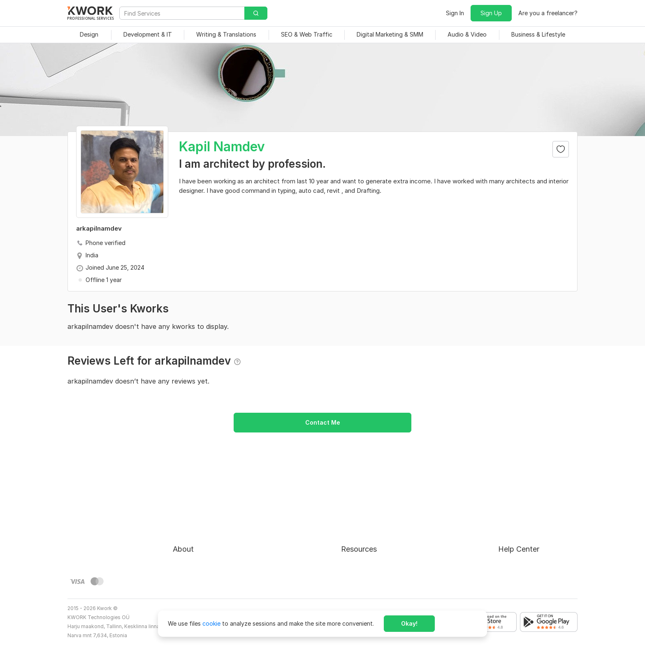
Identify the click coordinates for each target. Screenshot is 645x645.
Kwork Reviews (361, 566)
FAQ (504, 521)
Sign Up (491, 12)
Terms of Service (196, 536)
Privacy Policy (192, 551)
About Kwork (190, 507)
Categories (356, 536)
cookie (211, 623)
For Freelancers (362, 507)
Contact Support (521, 536)
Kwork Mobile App (365, 581)
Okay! (409, 623)
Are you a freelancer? (548, 12)
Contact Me (322, 422)
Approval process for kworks (538, 507)
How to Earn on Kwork (371, 521)
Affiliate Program (364, 551)
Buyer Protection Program (208, 521)
